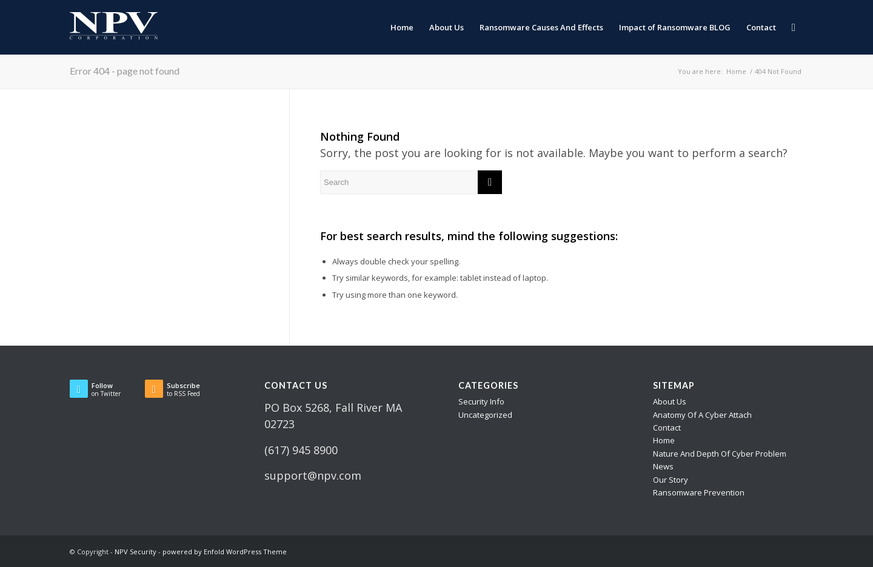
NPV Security (135, 551)
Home (664, 440)
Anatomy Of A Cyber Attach (702, 414)
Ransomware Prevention (698, 492)
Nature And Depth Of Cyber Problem (719, 453)
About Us (669, 401)
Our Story (670, 479)
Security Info (481, 401)
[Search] (793, 27)
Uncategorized (485, 414)
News (663, 466)
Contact (667, 427)
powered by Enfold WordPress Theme (224, 551)
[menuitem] (402, 27)
